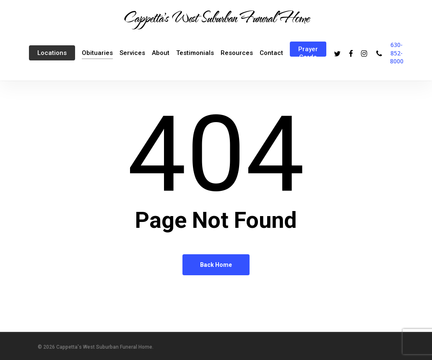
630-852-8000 (396, 53)
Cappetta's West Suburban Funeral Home (216, 17)
